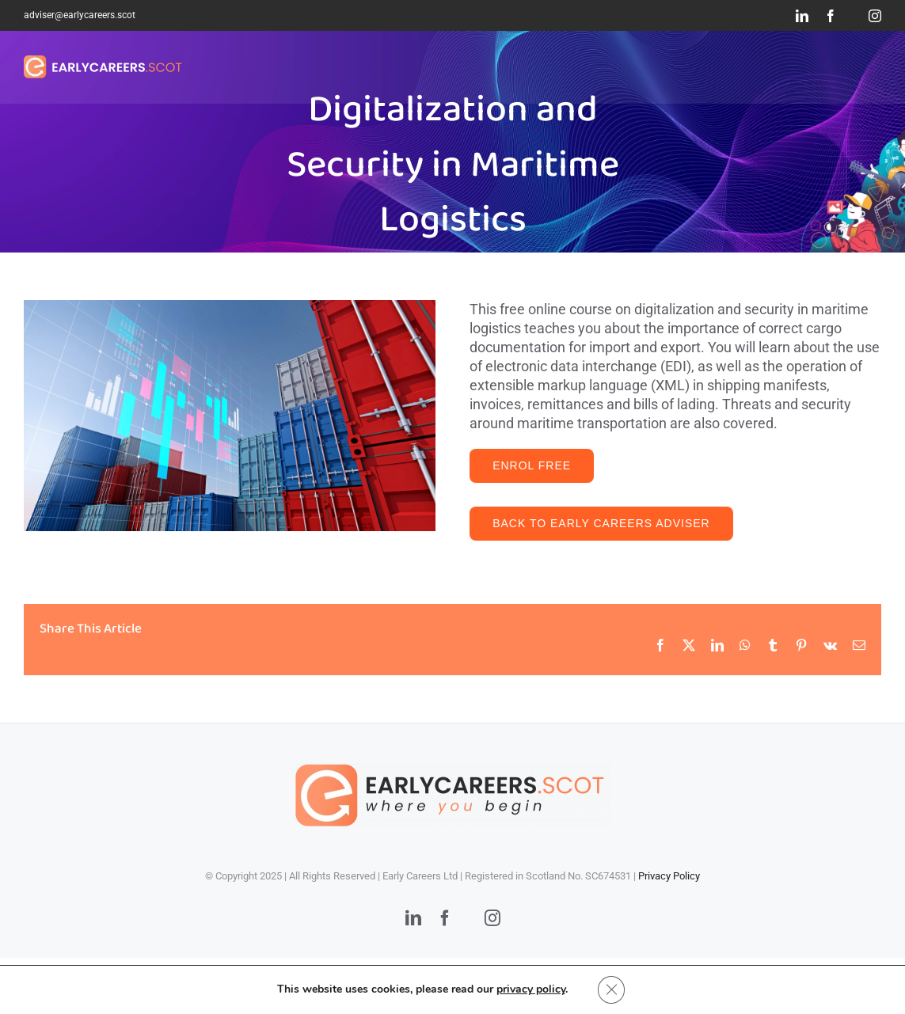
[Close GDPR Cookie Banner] (611, 989)
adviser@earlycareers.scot (79, 15)
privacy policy (530, 989)
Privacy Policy (669, 876)
